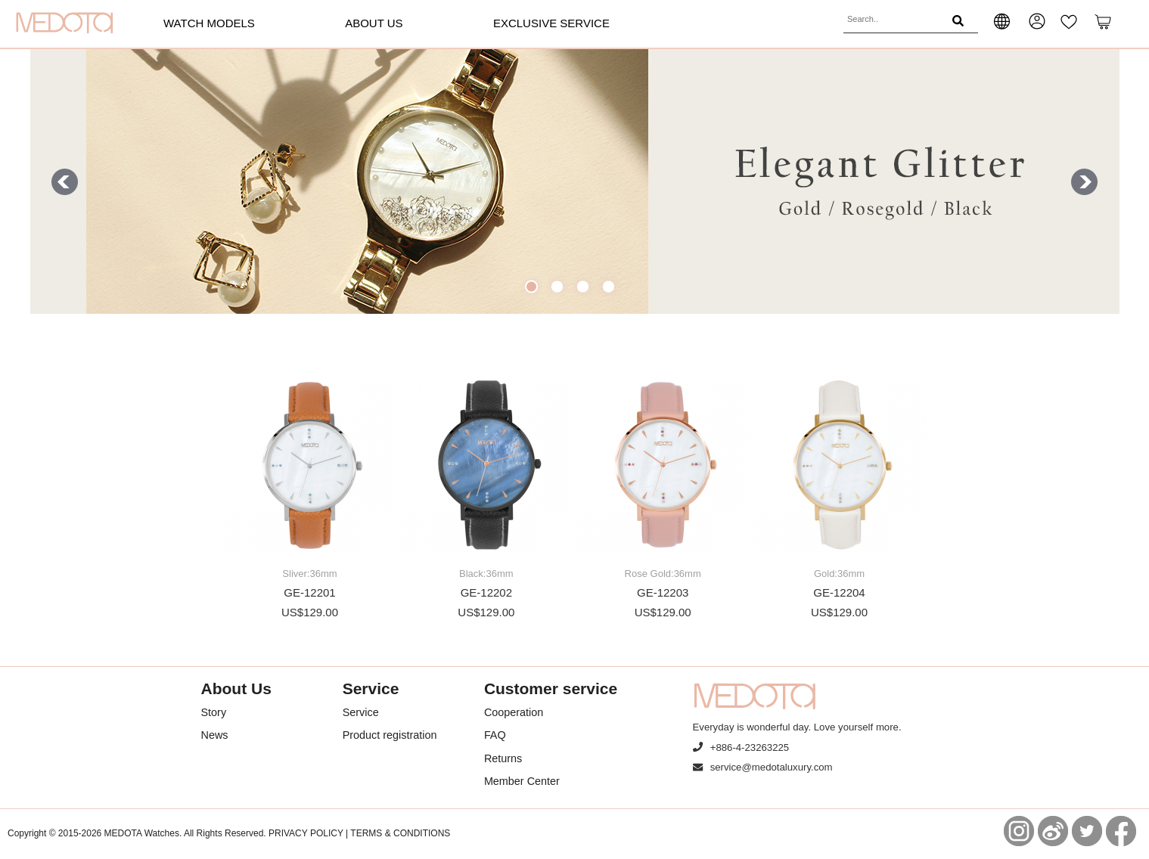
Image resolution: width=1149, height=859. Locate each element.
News (214, 735)
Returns (503, 758)
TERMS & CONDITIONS (400, 833)
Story (214, 712)
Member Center (522, 781)
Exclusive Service (551, 23)
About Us (373, 23)
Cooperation (513, 712)
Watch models (209, 23)
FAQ (495, 735)
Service (361, 712)
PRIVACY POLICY (306, 833)
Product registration (390, 735)
